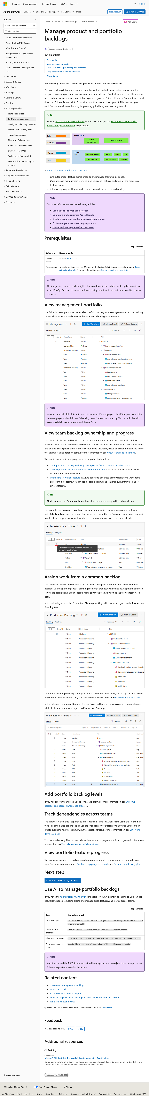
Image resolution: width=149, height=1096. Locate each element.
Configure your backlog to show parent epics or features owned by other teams (90, 465)
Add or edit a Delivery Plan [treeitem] (20, 145)
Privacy (62, 1094)
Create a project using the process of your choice (79, 218)
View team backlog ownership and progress (66, 67)
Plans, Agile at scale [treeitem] (16, 113)
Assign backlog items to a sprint (66, 993)
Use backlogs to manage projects (70, 210)
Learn (47, 21)
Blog (38, 1094)
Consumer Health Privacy (82, 1094)
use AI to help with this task (70, 121)
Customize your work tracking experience (74, 223)
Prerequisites (52, 60)
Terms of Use (105, 1094)
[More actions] (141, 21)
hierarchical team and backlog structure (67, 170)
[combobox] (19, 25)
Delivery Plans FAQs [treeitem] (17, 150)
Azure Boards (88, 21)
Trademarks (119, 1094)
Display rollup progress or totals (93, 863)
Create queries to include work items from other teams (77, 469)
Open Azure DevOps (135, 11)
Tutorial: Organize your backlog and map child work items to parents (84, 997)
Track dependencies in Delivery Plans (80, 844)
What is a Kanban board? (62, 1001)
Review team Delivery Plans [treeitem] (20, 129)
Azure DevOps (70, 21)
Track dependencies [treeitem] (17, 134)
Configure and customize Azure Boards (73, 214)
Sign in (142, 3)
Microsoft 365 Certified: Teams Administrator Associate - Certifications (77, 1058)
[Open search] (135, 4)
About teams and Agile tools (121, 452)
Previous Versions (25, 1094)
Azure (57, 21)
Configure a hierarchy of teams (62, 880)
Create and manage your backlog (67, 985)
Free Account (115, 11)
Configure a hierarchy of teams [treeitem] (22, 124)
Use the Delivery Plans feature (65, 477)
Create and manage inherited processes (73, 227)
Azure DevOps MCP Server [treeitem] (18, 43)
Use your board (58, 989)
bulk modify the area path (127, 697)
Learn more (107, 1007)
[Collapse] (36, 19)
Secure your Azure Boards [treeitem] (17, 62)
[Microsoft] (5, 4)
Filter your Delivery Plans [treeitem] (19, 140)
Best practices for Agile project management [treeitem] (19, 55)
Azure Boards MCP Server (73, 896)
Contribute (51, 1094)
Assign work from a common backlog (63, 71)
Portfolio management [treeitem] (18, 119)
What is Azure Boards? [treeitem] (16, 48)
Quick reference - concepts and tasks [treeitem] (20, 69)
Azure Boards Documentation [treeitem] (19, 37)
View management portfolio (59, 63)
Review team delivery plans (127, 863)
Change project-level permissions (115, 270)
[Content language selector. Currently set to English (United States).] (15, 1087)
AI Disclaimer (8, 1094)
